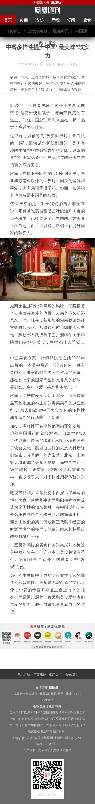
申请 (52, 687)
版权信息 (39, 706)
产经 (55, 20)
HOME (14, 31)
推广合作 (55, 674)
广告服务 (40, 674)
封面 (24, 20)
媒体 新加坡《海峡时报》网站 (58, 64)
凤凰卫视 (57, 694)
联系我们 (71, 674)
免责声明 (55, 706)
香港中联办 (73, 694)
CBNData (47, 700)
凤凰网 (44, 694)
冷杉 (39, 20)
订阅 (71, 20)
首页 (8, 20)
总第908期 (37, 31)
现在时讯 (61, 31)
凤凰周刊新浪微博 (25, 694)
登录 (87, 20)
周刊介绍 (24, 674)
